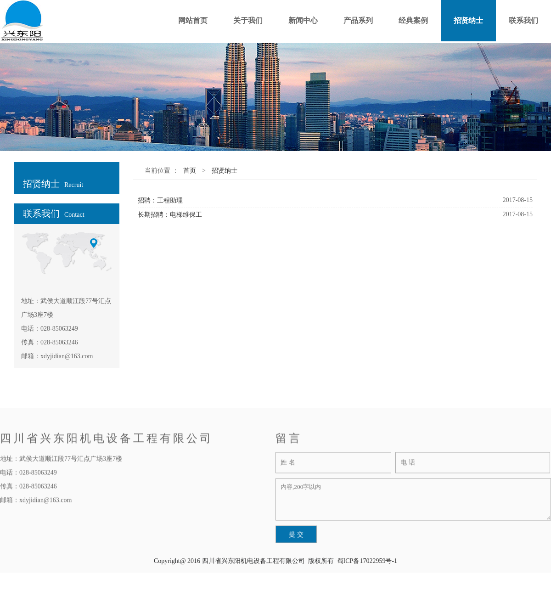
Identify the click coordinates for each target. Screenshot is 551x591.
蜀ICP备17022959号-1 (367, 560)
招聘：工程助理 (160, 200)
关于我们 (248, 20)
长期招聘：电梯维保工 (170, 214)
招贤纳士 (468, 20)
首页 (189, 170)
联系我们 (523, 20)
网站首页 (193, 20)
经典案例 (413, 20)
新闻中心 (303, 20)
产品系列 (358, 20)
